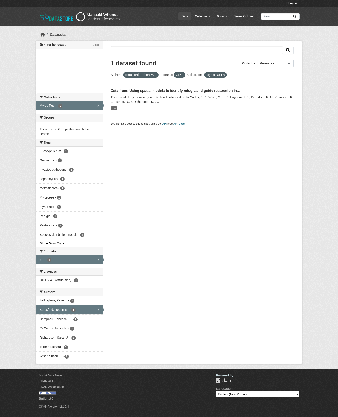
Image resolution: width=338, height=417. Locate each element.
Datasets (58, 34)
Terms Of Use (243, 16)
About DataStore (50, 375)
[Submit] (294, 16)
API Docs (179, 123)
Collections (202, 16)
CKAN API (46, 381)
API (164, 123)
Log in (292, 3)
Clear (95, 44)
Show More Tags (52, 243)
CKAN (223, 380)
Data (185, 16)
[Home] (43, 34)
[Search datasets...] (280, 16)
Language (223, 388)
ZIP (114, 108)
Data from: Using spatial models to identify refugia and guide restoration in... (175, 91)
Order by (248, 63)
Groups (222, 16)
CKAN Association (51, 387)
